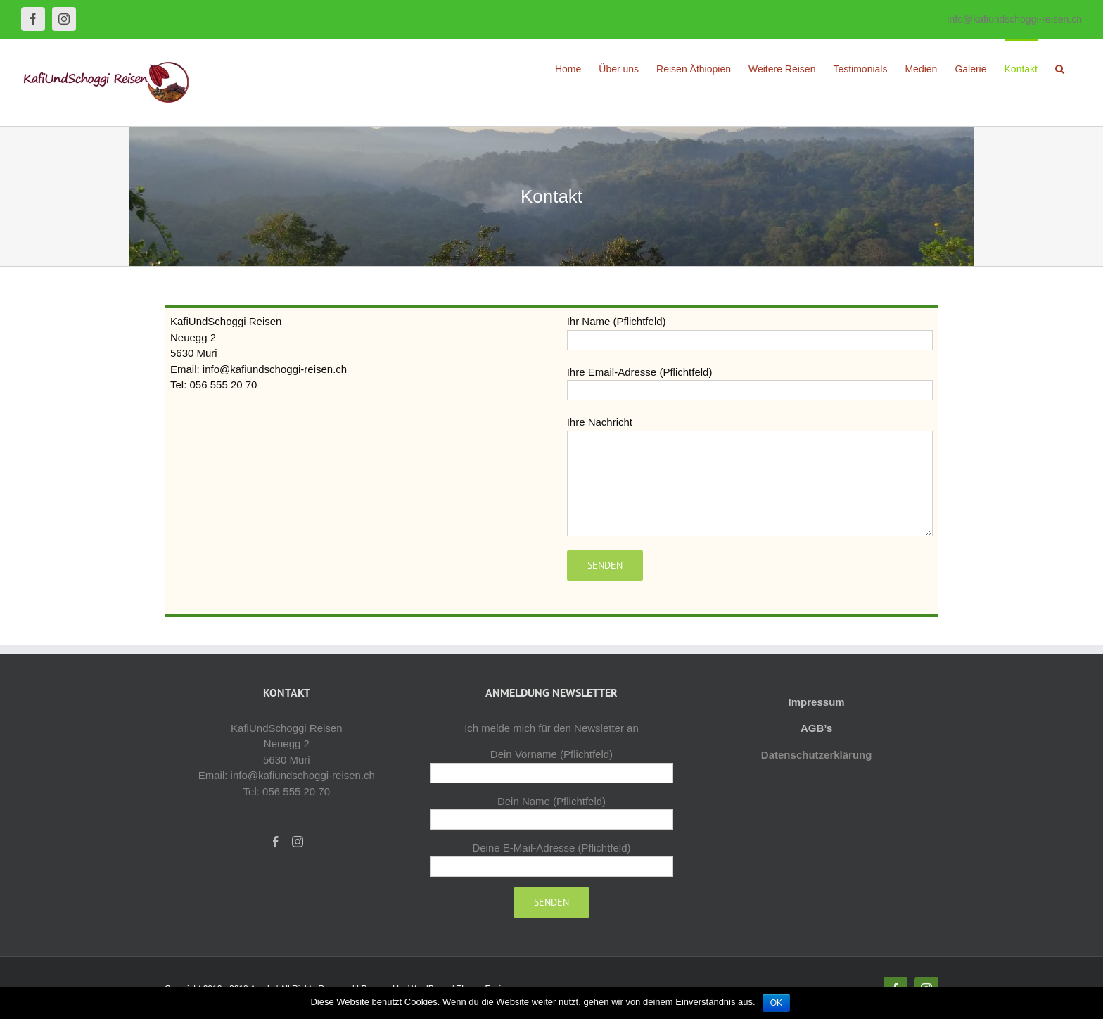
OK (776, 1003)
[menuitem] (568, 68)
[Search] (1059, 68)
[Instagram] (297, 841)
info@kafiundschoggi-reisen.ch (1014, 19)
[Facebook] (275, 841)
